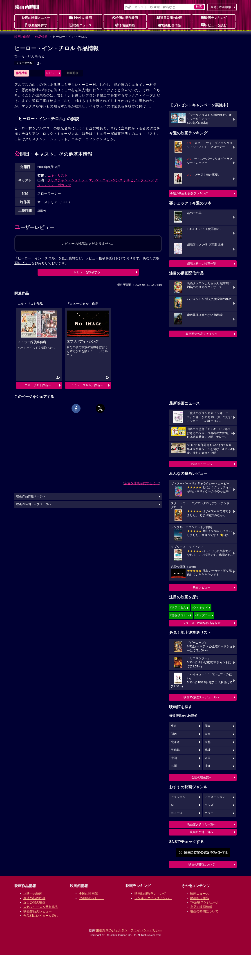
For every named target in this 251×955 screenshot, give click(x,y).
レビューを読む (214, 25)
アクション (178, 797)
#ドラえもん (178, 607)
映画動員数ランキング (150, 893)
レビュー (52, 73)
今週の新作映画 (125, 18)
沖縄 (208, 766)
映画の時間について (201, 864)
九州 (174, 766)
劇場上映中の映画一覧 (201, 263)
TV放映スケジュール (204, 902)
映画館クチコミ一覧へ (201, 824)
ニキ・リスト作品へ (38, 385)
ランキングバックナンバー (153, 898)
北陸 (208, 750)
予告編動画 (125, 25)
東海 (208, 734)
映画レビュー (201, 587)
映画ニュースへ (201, 464)
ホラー (209, 813)
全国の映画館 (88, 893)
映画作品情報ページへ (30, 496)
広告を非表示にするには (141, 483)
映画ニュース (80, 25)
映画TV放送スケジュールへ (202, 697)
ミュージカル (24, 63)
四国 (208, 758)
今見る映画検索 (221, 7)
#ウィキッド (200, 607)
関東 (208, 726)
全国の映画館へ (201, 777)
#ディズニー (203, 615)
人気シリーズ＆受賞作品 (40, 907)
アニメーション (215, 797)
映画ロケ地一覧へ (201, 832)
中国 (174, 758)
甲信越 (175, 750)
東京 (174, 726)
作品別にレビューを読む (40, 915)
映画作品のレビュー (37, 911)
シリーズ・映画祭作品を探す (202, 623)
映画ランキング (214, 18)
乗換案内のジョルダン (112, 930)
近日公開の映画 (169, 18)
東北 (208, 742)
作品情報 (41, 36)
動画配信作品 (169, 25)
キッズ (209, 804)
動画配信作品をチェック (202, 334)
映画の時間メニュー (36, 18)
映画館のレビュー (91, 898)
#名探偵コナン (179, 615)
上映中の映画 (80, 18)
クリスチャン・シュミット (67, 180)
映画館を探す (36, 25)
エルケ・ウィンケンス (106, 180)
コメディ (177, 813)
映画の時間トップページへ (33, 504)
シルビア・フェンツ (138, 180)
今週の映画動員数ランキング (189, 193)
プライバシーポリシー (146, 930)
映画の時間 (22, 36)
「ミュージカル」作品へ (87, 385)
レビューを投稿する (87, 272)
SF (173, 804)
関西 (174, 734)
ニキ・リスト (57, 175)
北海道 (175, 742)
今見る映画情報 (201, 907)
